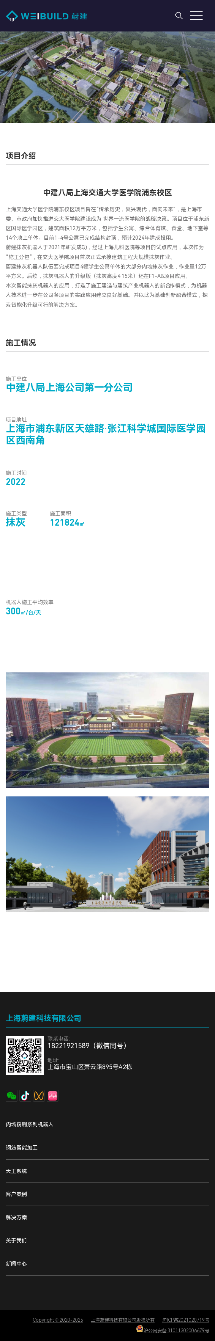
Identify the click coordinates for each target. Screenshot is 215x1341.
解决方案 (16, 1217)
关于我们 (16, 1240)
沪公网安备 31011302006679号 (172, 1329)
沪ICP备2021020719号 (185, 1320)
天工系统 (16, 1171)
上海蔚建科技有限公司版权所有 (123, 1320)
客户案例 (16, 1194)
